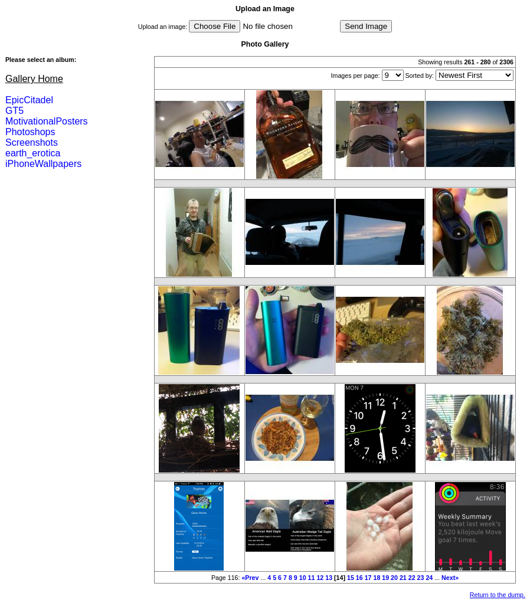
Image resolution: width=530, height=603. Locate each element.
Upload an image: (163, 26)
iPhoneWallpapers (43, 164)
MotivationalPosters (46, 121)
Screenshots (31, 142)
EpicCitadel (29, 100)
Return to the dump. (497, 594)
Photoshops (30, 132)
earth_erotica (32, 153)
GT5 (14, 111)
